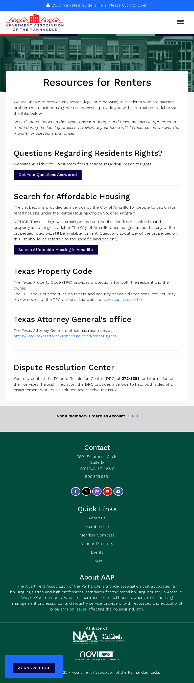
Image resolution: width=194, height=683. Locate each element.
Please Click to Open (128, 5)
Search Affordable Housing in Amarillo (55, 249)
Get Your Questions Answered (47, 174)
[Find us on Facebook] (75, 491)
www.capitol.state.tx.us (124, 299)
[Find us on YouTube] (107, 491)
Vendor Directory (97, 543)
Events (97, 552)
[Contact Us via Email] (118, 491)
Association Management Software (97, 656)
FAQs (97, 560)
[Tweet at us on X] (86, 491)
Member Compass (97, 535)
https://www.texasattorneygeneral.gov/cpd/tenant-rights (65, 336)
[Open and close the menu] (127, 22)
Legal (155, 672)
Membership (97, 526)
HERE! (132, 416)
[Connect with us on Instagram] (97, 491)
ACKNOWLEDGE (34, 667)
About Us (97, 518)
